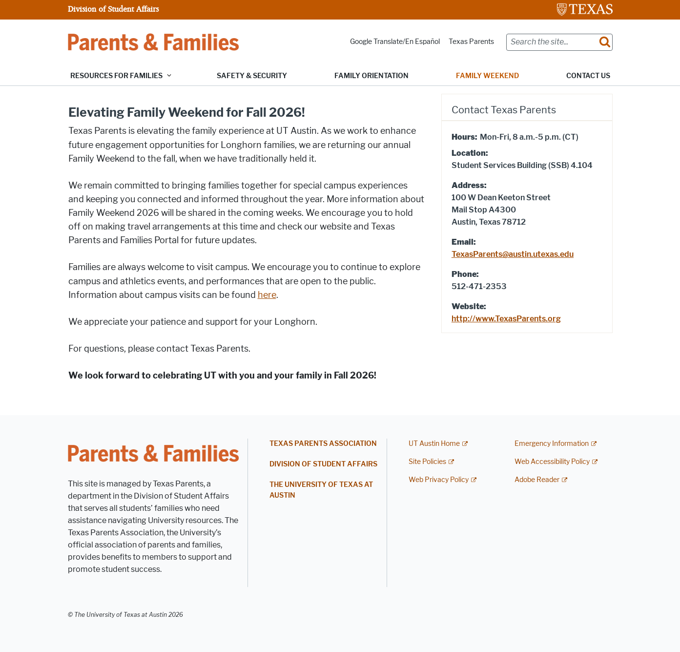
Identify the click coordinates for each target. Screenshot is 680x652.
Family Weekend (487, 76)
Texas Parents (471, 42)
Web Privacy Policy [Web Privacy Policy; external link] (439, 480)
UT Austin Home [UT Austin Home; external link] (434, 444)
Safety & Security (252, 76)
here (267, 295)
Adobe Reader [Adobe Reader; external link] (537, 480)
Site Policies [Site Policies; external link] (427, 462)
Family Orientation (371, 76)
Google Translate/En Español (395, 42)
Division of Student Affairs (113, 8)
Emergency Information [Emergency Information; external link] (552, 444)
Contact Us (588, 76)
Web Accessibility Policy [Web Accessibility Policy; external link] (552, 462)
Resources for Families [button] (116, 76)
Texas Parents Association (323, 444)
